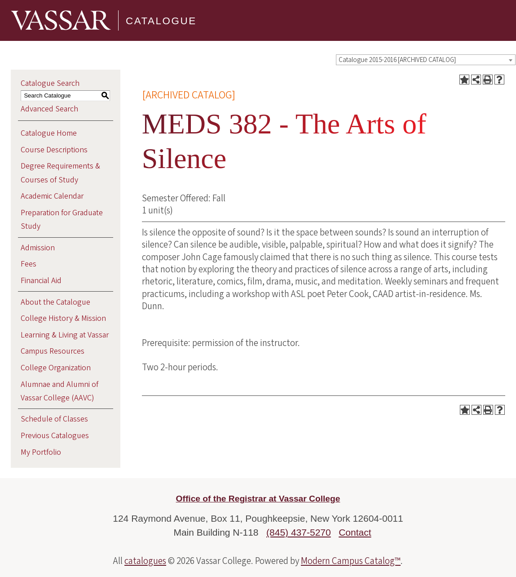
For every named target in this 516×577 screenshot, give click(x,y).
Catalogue (161, 20)
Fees (28, 264)
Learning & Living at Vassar (65, 335)
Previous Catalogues (55, 435)
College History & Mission (63, 318)
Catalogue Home (49, 133)
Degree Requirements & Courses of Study (60, 172)
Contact (355, 532)
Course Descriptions (54, 149)
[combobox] (426, 59)
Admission (38, 247)
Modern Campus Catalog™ (351, 561)
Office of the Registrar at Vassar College (258, 498)
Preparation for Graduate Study (62, 219)
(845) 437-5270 (298, 532)
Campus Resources (52, 351)
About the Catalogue (55, 302)
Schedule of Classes (54, 419)
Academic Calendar (52, 196)
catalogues (145, 561)
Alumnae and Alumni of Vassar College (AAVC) (59, 391)
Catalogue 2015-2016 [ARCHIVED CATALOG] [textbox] (397, 60)
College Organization (56, 367)
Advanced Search (49, 109)
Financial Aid (41, 280)
